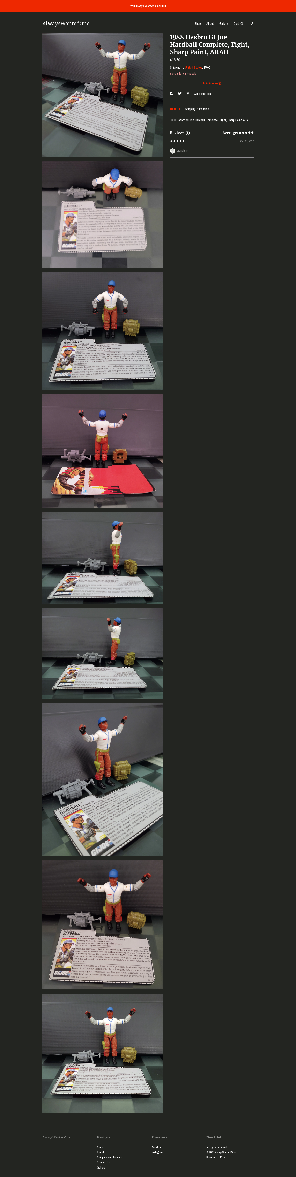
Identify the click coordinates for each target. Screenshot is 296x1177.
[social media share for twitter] (180, 94)
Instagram (157, 1152)
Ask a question (202, 94)
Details (175, 109)
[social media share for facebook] (172, 94)
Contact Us (103, 1162)
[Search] (252, 24)
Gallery (223, 23)
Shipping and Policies (109, 1157)
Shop (197, 23)
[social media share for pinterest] (188, 94)
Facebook (157, 1147)
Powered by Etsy (215, 1157)
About (210, 23)
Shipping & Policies (197, 109)
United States (193, 67)
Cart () (238, 23)
